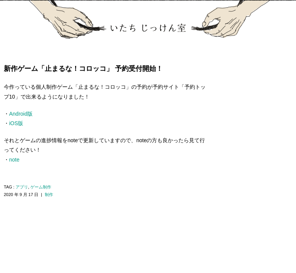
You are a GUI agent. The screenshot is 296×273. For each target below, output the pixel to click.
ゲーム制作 (40, 187)
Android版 (21, 114)
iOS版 (16, 123)
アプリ (22, 187)
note (14, 160)
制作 (49, 194)
